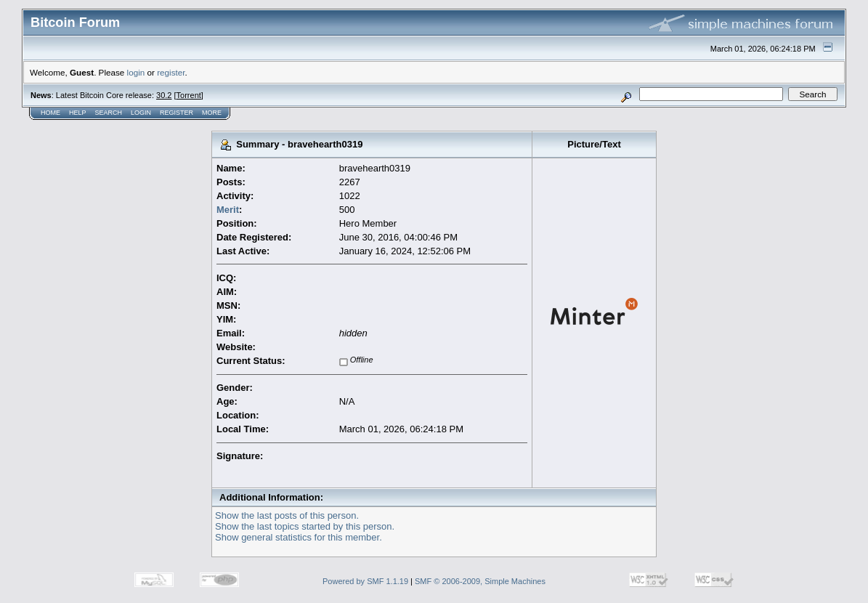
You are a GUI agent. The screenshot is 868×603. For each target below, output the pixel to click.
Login (141, 112)
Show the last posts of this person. (287, 515)
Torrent (189, 95)
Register (176, 112)
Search (109, 112)
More (212, 112)
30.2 (163, 95)
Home (50, 112)
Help (77, 112)
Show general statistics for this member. (298, 537)
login (136, 72)
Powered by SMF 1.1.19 (365, 581)
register (170, 72)
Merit (227, 209)
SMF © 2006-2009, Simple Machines (480, 581)
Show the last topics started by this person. (304, 526)
